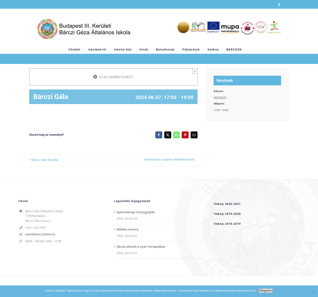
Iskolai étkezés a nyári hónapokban (141, 246)
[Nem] (313, 291)
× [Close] (195, 71)
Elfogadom (265, 290)
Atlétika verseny (128, 229)
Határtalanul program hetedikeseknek (169, 159)
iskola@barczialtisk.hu (40, 234)
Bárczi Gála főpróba (44, 159)
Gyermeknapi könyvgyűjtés (136, 212)
